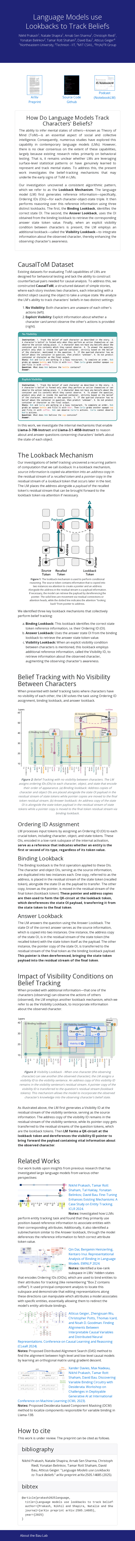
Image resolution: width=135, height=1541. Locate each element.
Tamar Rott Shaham (61, 40)
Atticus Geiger (104, 40)
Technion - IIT (65, 45)
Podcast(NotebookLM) (104, 87)
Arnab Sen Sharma (78, 35)
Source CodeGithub (72, 89)
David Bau (84, 40)
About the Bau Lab (34, 1535)
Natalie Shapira (51, 35)
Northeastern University (36, 45)
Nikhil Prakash (28, 35)
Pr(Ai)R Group (106, 45)
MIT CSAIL (85, 45)
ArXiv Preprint (34, 89)
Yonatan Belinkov (32, 40)
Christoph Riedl (104, 35)
